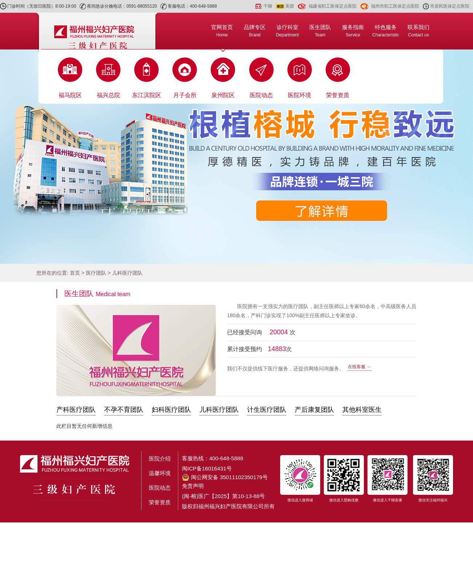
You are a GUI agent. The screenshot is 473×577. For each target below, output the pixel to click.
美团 (289, 6)
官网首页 (222, 30)
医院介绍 (160, 458)
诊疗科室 (287, 30)
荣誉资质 (337, 95)
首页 (75, 273)
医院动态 (261, 95)
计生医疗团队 (266, 409)
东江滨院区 (146, 95)
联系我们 (418, 30)
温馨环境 (160, 473)
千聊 (267, 6)
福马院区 (70, 95)
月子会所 (184, 95)
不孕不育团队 (123, 409)
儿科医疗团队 (127, 273)
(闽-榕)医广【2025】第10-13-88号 (223, 496)
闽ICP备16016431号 (207, 468)
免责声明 (193, 486)
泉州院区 (223, 95)
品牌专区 (255, 30)
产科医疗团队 (76, 409)
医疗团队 (96, 273)
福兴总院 (108, 95)
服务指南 (353, 30)
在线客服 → (359, 366)
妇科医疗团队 (171, 409)
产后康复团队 (314, 409)
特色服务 (385, 30)
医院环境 (299, 95)
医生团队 (320, 30)
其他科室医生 (362, 409)
